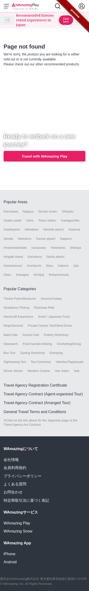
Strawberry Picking (16, 307)
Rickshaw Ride (44, 307)
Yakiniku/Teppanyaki (70, 362)
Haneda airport (53, 229)
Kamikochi (34, 265)
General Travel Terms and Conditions (35, 412)
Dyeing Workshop (32, 353)
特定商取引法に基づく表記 (26, 500)
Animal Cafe (30, 335)
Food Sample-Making (37, 344)
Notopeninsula (59, 274)
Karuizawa (11, 211)
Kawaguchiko (70, 220)
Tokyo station (47, 220)
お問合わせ (13, 492)
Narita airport (55, 256)
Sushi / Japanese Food (54, 316)
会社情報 (11, 460)
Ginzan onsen (47, 211)
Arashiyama (12, 229)
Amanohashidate (15, 247)
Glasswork (11, 344)
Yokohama (58, 247)
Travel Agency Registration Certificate (35, 385)
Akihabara (32, 229)
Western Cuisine (39, 371)
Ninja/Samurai (13, 325)
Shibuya (75, 247)
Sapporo (66, 238)
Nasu (49, 265)
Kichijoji (39, 274)
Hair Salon (62, 371)
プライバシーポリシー (23, 476)
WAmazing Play (17, 523)
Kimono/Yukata (51, 298)
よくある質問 (15, 484)
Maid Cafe (11, 335)
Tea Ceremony (41, 362)
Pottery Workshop (56, 335)
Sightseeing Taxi (15, 362)
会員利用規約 (15, 468)
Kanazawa (39, 247)
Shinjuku (68, 211)
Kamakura (35, 256)
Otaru (7, 274)
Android (10, 562)
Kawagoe (22, 274)
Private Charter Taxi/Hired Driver (50, 325)
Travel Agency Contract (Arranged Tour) (37, 403)
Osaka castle (12, 220)
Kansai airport (45, 238)
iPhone (9, 554)
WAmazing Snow (18, 531)
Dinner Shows (13, 371)
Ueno (29, 220)
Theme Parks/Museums (20, 298)
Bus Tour (10, 353)
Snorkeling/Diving (69, 344)
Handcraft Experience (18, 316)
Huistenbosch (13, 265)
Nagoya (28, 211)
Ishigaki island (13, 256)
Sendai (8, 238)
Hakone (63, 265)
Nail (76, 371)
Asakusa (74, 229)
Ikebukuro (24, 238)
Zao (76, 265)
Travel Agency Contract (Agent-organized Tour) (43, 394)
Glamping (56, 353)
